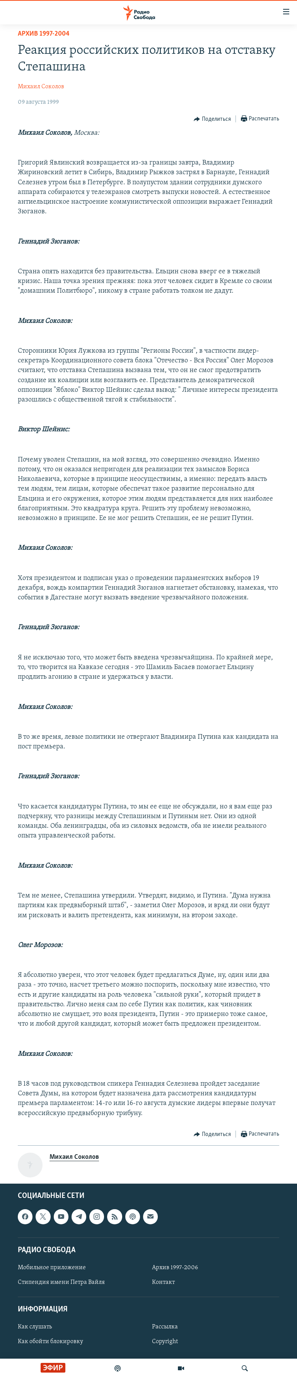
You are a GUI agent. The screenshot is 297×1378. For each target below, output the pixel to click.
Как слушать (35, 1327)
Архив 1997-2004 (44, 34)
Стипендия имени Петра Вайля (61, 1282)
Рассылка (165, 1327)
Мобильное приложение (52, 1268)
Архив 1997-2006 (175, 1268)
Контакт (163, 1282)
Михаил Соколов (41, 87)
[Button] (212, 119)
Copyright (165, 1342)
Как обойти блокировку (50, 1342)
